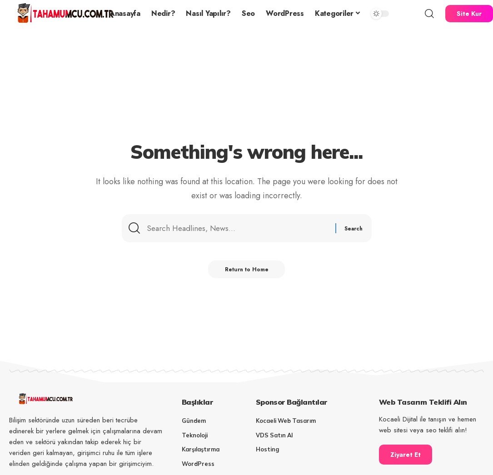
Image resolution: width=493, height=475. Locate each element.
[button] (429, 13)
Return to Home (246, 271)
